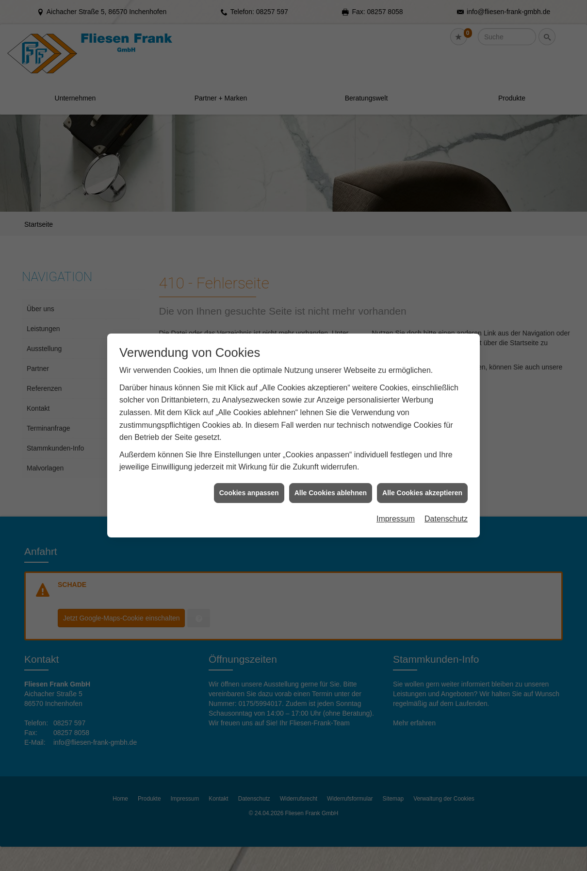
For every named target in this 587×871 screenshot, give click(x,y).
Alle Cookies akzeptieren (422, 460)
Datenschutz (446, 486)
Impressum (395, 486)
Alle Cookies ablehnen (330, 460)
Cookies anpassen (249, 460)
